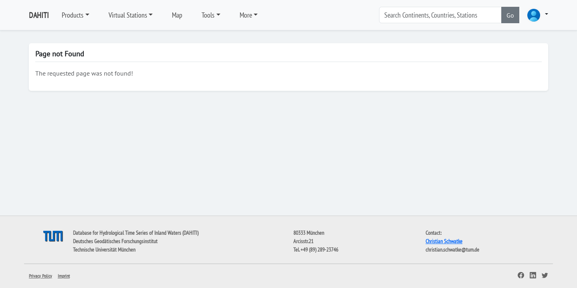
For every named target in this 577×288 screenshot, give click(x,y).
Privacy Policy (40, 276)
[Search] (440, 15)
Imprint (64, 276)
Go (510, 15)
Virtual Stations (128, 15)
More (246, 15)
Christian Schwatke (444, 241)
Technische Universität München (104, 249)
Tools (208, 15)
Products (72, 15)
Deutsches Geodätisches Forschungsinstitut (115, 241)
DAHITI (39, 15)
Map (177, 15)
